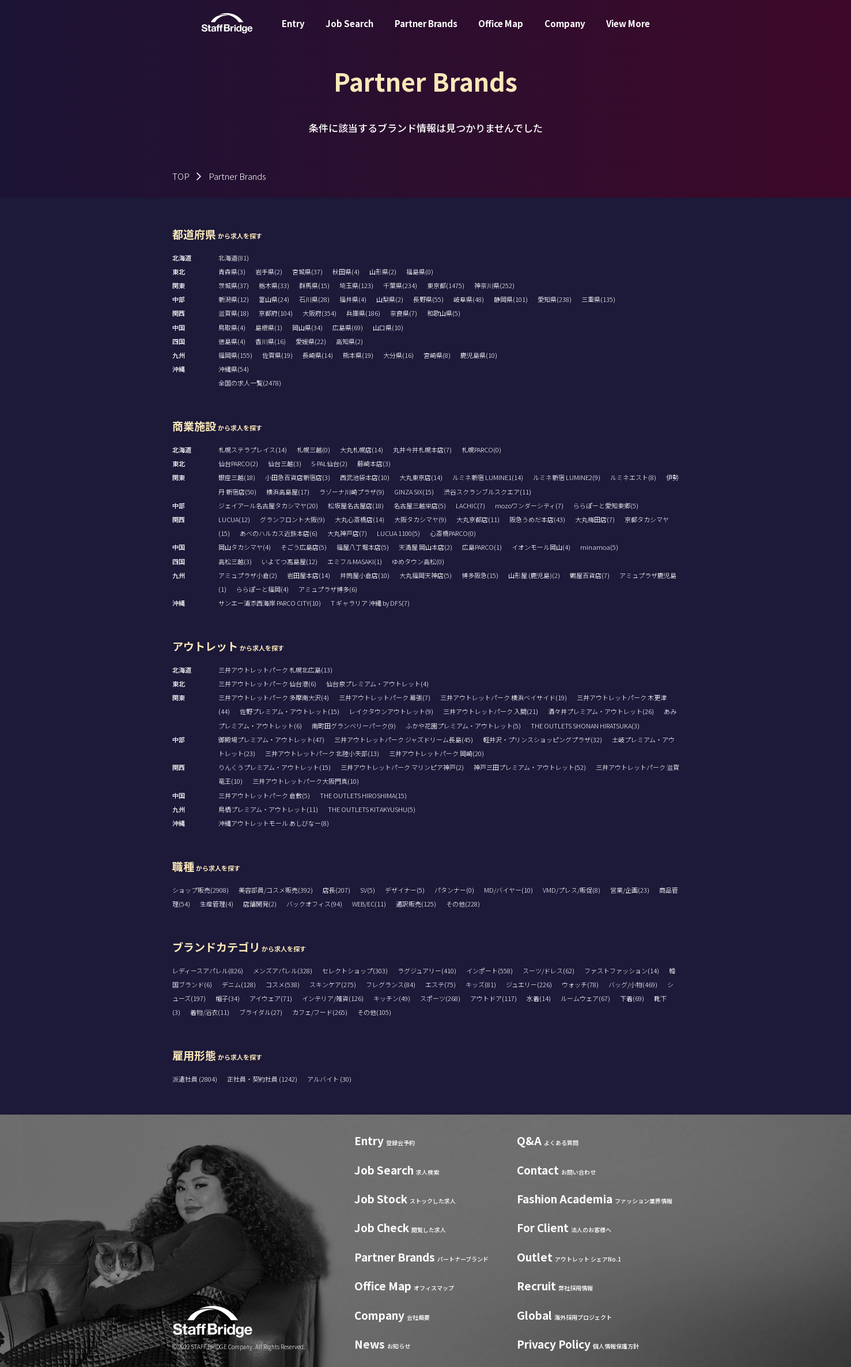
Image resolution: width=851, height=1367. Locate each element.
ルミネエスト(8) (633, 477)
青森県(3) (231, 271)
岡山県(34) (307, 327)
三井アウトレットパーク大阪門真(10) (305, 781)
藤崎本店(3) (374, 463)
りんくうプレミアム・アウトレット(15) (274, 767)
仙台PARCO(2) (238, 463)
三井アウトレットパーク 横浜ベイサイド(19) (503, 697)
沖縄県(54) (233, 368)
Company (564, 31)
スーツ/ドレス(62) (548, 970)
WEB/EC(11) (369, 903)
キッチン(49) (391, 998)
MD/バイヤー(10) (508, 889)
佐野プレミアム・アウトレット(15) (289, 711)
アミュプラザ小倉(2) (247, 575)
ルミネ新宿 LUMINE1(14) (487, 477)
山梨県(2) (389, 299)
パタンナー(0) (454, 889)
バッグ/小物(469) (632, 984)
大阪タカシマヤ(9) (420, 519)
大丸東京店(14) (420, 477)
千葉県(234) (400, 285)
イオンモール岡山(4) (541, 547)
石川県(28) (314, 299)
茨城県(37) (233, 285)
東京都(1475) (445, 285)
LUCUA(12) (234, 519)
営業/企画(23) (629, 889)
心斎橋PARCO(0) (453, 533)
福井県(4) (352, 299)
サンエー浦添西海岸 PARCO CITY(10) (269, 602)
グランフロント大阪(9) (292, 519)
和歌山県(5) (443, 313)
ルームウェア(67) (585, 998)
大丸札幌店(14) (361, 449)
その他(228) (463, 903)
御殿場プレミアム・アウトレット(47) (271, 739)
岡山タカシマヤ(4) (244, 547)
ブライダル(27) (260, 1012)
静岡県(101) (511, 299)
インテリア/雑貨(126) (333, 998)
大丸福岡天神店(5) (425, 575)
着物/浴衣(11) (209, 1012)
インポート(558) (489, 970)
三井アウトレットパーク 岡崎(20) (436, 753)
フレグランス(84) (390, 984)
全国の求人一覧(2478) (249, 382)
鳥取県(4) (231, 327)
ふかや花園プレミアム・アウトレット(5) (463, 725)
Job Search (349, 31)
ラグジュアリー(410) (427, 970)
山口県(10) (388, 327)
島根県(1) (268, 327)
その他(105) (374, 1012)
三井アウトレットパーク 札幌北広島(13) (275, 669)
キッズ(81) (481, 984)
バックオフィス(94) (314, 903)
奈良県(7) (403, 313)
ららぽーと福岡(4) (262, 589)
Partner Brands (426, 31)
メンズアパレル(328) (282, 970)
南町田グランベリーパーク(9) (354, 725)
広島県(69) (347, 327)
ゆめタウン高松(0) (418, 561)
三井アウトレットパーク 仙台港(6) (267, 683)
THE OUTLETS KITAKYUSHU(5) (371, 809)
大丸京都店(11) (478, 519)
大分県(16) (398, 355)
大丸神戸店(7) (347, 533)
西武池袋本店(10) (364, 477)
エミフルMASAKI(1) (354, 561)
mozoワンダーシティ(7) (529, 505)
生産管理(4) (216, 903)
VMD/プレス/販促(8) (571, 889)
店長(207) (336, 889)
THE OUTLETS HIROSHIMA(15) (363, 795)
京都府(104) (276, 313)
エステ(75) (440, 984)
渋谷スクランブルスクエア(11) (487, 491)
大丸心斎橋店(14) (359, 519)
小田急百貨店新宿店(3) (297, 477)
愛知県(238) (555, 299)
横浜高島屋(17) (287, 491)
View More (628, 31)
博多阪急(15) (480, 575)
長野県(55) (428, 299)
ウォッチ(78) (580, 984)
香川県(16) (270, 341)
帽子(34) (227, 998)
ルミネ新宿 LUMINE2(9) (566, 477)
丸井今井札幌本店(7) (422, 449)
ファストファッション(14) (621, 970)
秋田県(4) (346, 271)
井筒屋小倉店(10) (364, 575)
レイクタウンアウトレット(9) (391, 711)
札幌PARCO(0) (481, 449)
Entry (293, 31)
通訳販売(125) (416, 903)
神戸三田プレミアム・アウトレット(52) (530, 767)
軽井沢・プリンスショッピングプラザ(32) (542, 739)
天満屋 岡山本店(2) (425, 547)
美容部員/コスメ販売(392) (276, 889)
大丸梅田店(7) (595, 519)
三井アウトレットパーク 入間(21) (490, 711)
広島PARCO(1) (482, 547)
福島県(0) (419, 271)
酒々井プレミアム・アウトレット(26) (601, 711)
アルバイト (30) (329, 1078)
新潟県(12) (233, 299)
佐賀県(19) (277, 355)
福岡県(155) (235, 355)
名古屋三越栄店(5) (420, 505)
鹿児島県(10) (478, 355)
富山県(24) (274, 299)
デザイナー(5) (405, 889)
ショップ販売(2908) (200, 889)
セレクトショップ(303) (355, 970)
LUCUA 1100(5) (398, 533)
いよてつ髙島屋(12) (289, 561)
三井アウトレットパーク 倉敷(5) (264, 795)
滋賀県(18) (233, 313)
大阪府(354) (319, 313)
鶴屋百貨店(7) (590, 575)
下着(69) (632, 998)
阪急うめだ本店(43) (537, 519)
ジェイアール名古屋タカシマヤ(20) (268, 505)
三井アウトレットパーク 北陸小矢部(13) (322, 753)
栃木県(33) (274, 285)
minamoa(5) (599, 547)
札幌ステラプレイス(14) (252, 449)
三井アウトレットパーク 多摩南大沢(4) (273, 697)
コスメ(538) (283, 984)
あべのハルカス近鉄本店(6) (278, 533)
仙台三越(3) (284, 463)
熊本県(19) (358, 355)
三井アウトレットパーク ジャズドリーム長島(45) (403, 739)
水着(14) (539, 998)
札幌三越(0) (313, 449)
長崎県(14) (317, 355)
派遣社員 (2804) (195, 1078)
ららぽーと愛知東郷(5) (605, 505)
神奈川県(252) (494, 285)
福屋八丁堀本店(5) (362, 547)
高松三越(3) (235, 561)
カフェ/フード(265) (319, 1012)
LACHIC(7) (470, 505)
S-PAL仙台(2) (329, 463)
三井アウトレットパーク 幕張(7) (384, 697)
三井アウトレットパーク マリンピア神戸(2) (402, 767)
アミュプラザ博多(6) (327, 589)
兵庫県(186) (363, 313)
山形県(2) (382, 271)
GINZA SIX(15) (414, 491)
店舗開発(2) (260, 903)
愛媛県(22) (311, 341)
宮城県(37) (307, 271)
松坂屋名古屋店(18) (356, 505)
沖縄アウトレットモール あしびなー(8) (273, 823)
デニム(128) (239, 984)
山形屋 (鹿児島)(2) (534, 575)
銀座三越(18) (236, 477)
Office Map (500, 31)
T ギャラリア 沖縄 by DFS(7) (370, 602)
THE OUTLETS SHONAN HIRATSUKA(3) (585, 725)
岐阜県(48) (468, 299)
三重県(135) (598, 299)
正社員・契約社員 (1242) (262, 1078)
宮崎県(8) (437, 355)
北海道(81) (233, 257)
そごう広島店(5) (304, 547)
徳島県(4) (231, 341)
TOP (181, 176)
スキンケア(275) (332, 984)
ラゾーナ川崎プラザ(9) (351, 491)
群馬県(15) (314, 285)
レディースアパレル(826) (207, 970)
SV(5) (367, 889)
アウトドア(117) (493, 998)
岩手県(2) (268, 271)
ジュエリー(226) (529, 984)
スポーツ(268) (440, 998)
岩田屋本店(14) (308, 575)
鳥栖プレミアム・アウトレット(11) (268, 809)
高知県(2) (349, 341)
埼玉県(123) (356, 285)
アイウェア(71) (270, 998)
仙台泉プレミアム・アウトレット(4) (377, 683)
